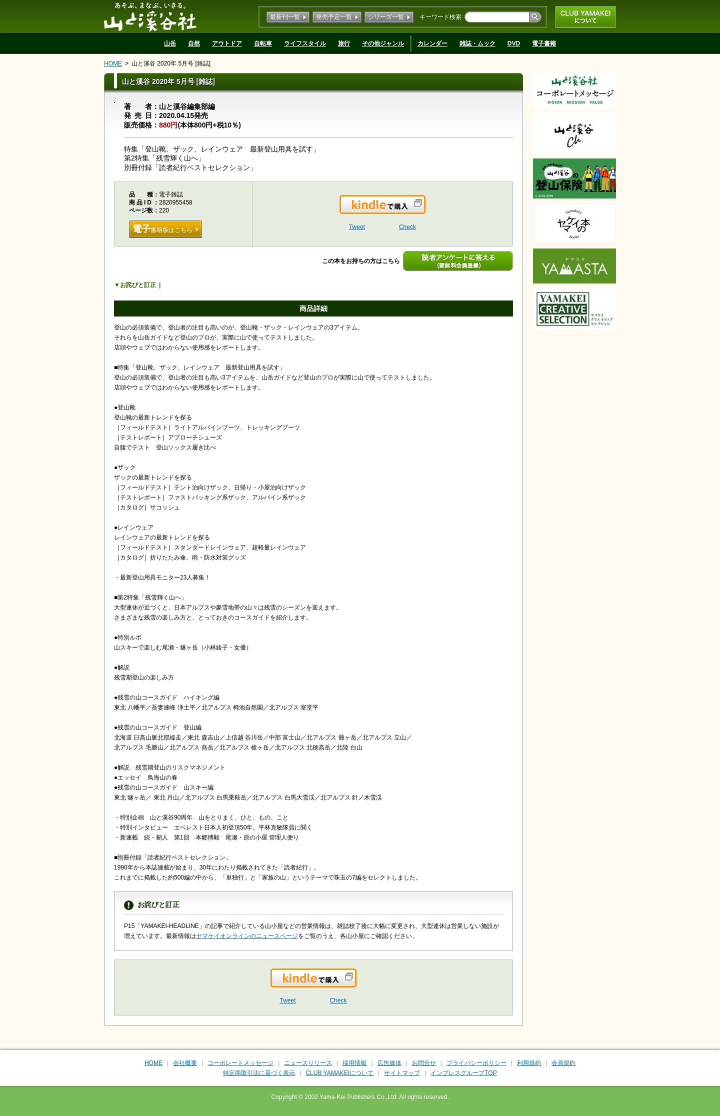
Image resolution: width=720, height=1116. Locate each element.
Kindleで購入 (425, 210)
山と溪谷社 (150, 16)
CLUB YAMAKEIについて (585, 17)
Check (407, 227)
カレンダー (433, 43)
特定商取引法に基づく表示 (259, 1073)
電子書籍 (544, 43)
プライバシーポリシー (476, 1063)
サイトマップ (402, 1073)
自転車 (263, 43)
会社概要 (185, 1063)
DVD (514, 43)
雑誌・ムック (478, 43)
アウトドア (227, 43)
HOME (113, 63)
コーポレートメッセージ (241, 1063)
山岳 (170, 43)
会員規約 (564, 1063)
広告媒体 (390, 1063)
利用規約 (529, 1063)
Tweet (357, 227)
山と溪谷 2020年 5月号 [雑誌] (171, 63)
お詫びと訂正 (138, 285)
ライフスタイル (305, 43)
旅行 (344, 43)
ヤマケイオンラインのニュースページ (247, 936)
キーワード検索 (441, 17)
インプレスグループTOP (463, 1073)
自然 (194, 43)
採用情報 (354, 1063)
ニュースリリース (308, 1063)
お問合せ (424, 1063)
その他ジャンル (383, 43)
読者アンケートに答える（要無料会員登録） (458, 261)
